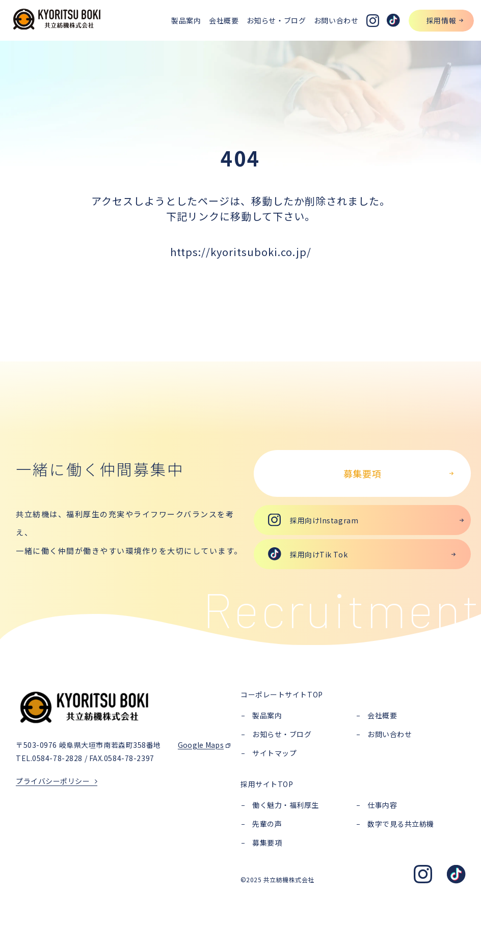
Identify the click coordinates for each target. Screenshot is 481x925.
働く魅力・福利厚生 (285, 805)
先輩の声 (267, 824)
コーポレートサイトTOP (281, 694)
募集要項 (267, 842)
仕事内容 (382, 805)
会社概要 (382, 715)
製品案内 (267, 715)
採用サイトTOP (266, 784)
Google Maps (201, 745)
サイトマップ (274, 753)
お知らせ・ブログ (281, 734)
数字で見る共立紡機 (400, 824)
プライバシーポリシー (53, 781)
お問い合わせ (389, 734)
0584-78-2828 (57, 758)
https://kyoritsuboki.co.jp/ (240, 251)
